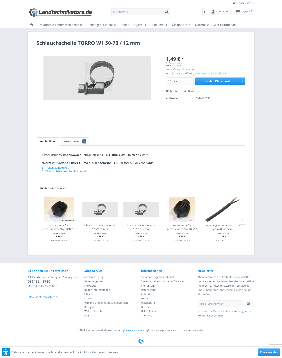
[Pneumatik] (159, 24)
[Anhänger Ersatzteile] (101, 24)
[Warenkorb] (244, 11)
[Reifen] (125, 24)
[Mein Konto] (221, 11)
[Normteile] (202, 24)
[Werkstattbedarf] (225, 24)
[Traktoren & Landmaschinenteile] (60, 24)
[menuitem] (242, 3)
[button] (6, 352)
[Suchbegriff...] (141, 11)
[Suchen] (166, 11)
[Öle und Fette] (181, 24)
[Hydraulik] (141, 24)
